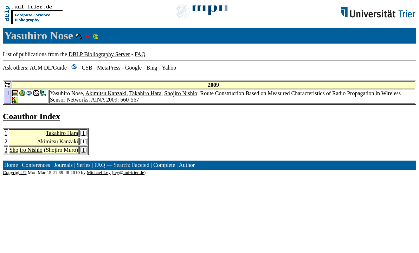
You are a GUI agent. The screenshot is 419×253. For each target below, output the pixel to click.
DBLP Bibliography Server (99, 54)
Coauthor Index (31, 116)
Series (83, 165)
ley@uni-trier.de (128, 172)
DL (47, 68)
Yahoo (169, 68)
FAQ (140, 54)
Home (11, 165)
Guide (60, 68)
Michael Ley (99, 172)
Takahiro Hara (145, 93)
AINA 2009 (104, 100)
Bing (151, 68)
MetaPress (109, 68)
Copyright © (15, 172)
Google (133, 68)
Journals (63, 165)
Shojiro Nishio (180, 93)
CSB (87, 68)
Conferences (36, 165)
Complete (164, 165)
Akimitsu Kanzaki (106, 93)
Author (187, 165)
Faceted (140, 165)
